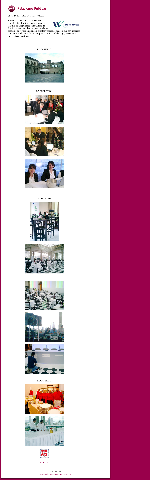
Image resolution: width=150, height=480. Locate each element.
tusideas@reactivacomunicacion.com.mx (55, 474)
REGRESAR (44, 463)
